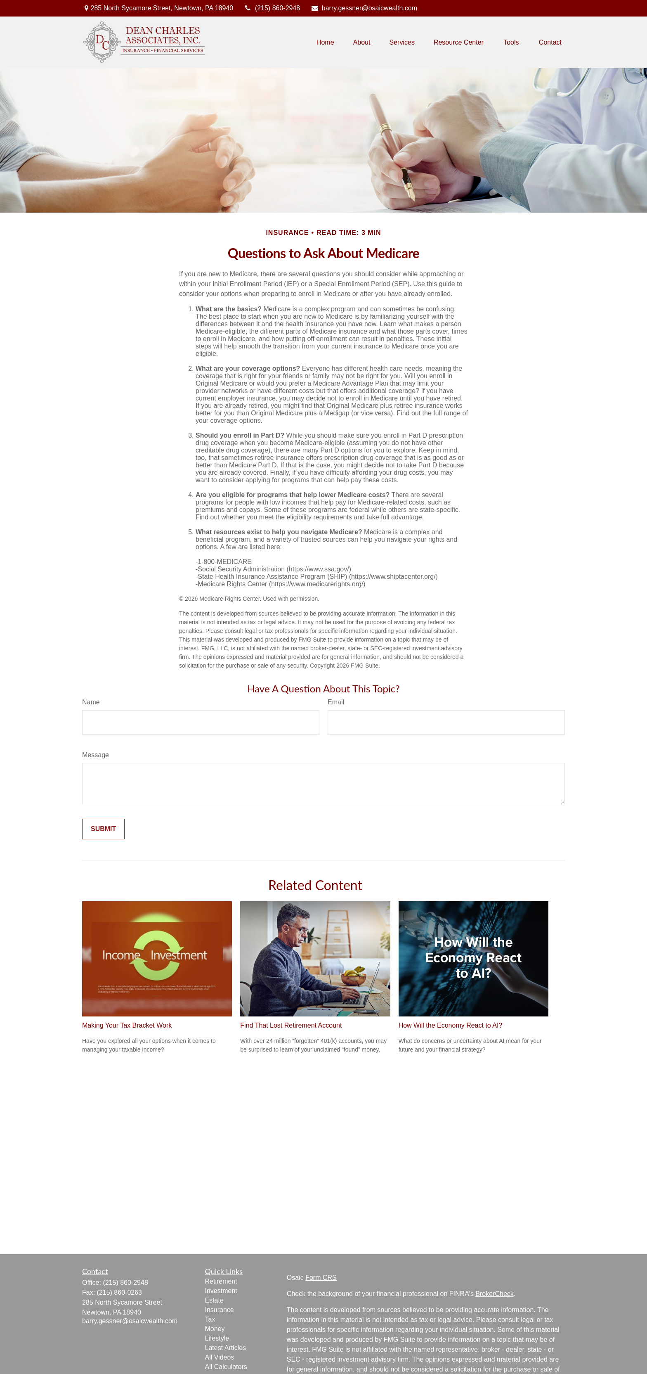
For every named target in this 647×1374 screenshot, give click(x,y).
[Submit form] (103, 829)
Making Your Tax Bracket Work (127, 1025)
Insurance (219, 1309)
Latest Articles (225, 1347)
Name (91, 702)
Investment (221, 1290)
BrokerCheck (494, 1293)
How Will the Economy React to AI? (451, 1025)
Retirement (221, 1281)
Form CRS (321, 1277)
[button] (325, 42)
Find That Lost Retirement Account (291, 1025)
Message (95, 754)
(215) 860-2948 (271, 8)
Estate (214, 1300)
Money (215, 1328)
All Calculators (226, 1366)
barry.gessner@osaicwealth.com (363, 8)
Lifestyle (217, 1338)
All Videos (219, 1357)
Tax (210, 1319)
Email (336, 702)
